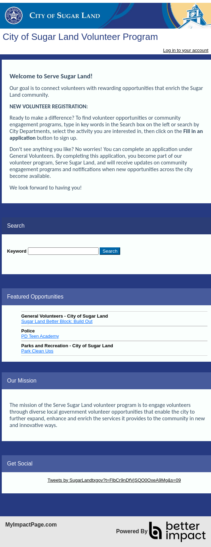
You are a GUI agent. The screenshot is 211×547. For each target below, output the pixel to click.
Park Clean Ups (37, 351)
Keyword (17, 251)
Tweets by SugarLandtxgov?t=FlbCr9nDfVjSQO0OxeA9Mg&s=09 (114, 480)
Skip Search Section (27, 242)
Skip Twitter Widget (26, 480)
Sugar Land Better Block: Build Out (57, 321)
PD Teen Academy (40, 336)
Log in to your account (186, 50)
